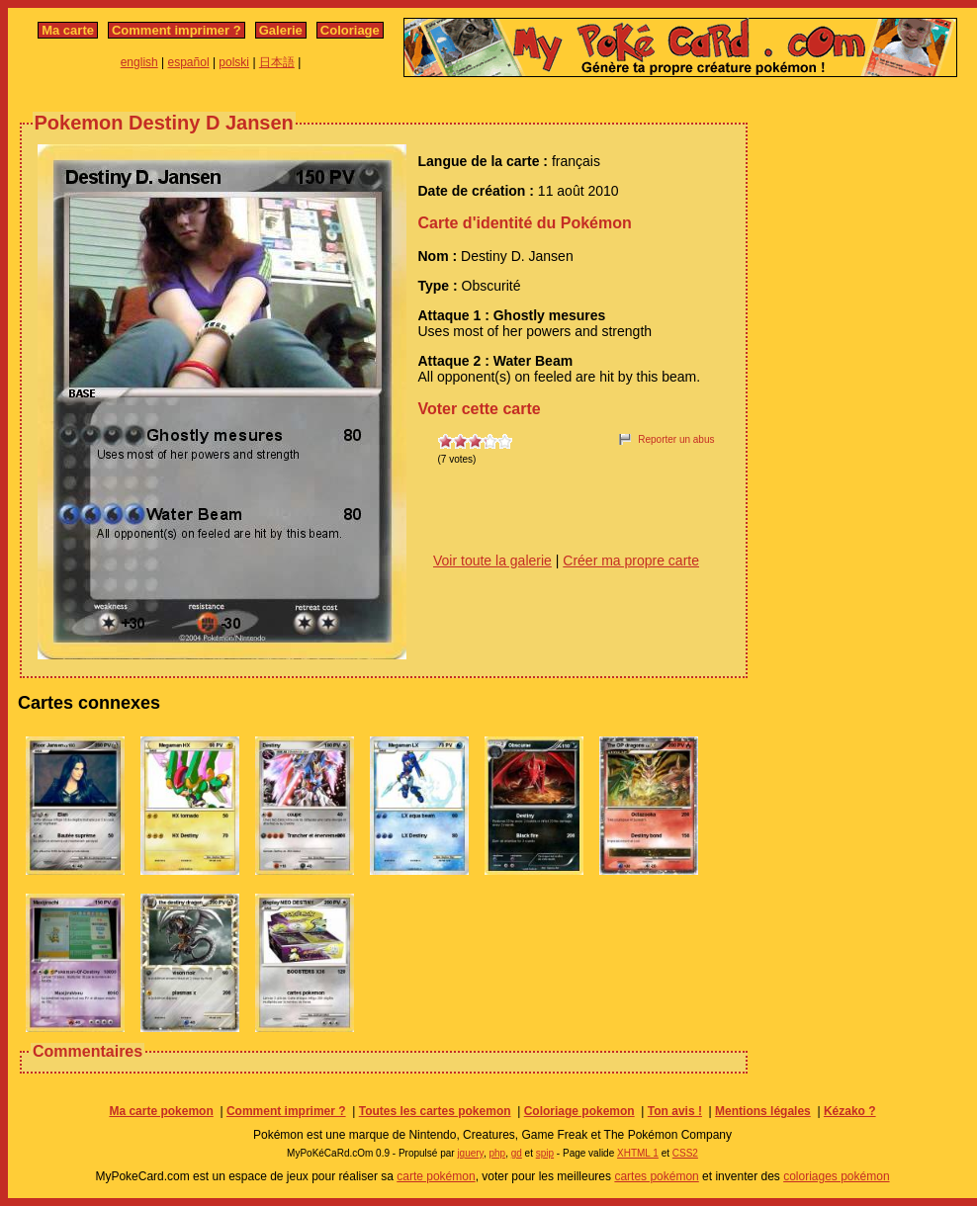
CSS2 (685, 1153)
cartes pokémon (656, 1176)
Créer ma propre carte (631, 560)
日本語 (277, 62)
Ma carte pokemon (161, 1111)
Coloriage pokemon (579, 1111)
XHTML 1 (638, 1153)
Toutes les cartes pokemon (435, 1111)
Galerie (281, 30)
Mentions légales (763, 1111)
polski (234, 62)
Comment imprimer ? (176, 30)
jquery (470, 1153)
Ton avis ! (675, 1111)
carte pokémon (436, 1176)
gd (516, 1153)
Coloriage (350, 30)
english (139, 62)
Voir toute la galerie (492, 560)
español (189, 62)
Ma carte (68, 30)
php (496, 1153)
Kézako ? (850, 1111)
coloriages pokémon (836, 1176)
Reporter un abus (676, 439)
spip (545, 1153)
